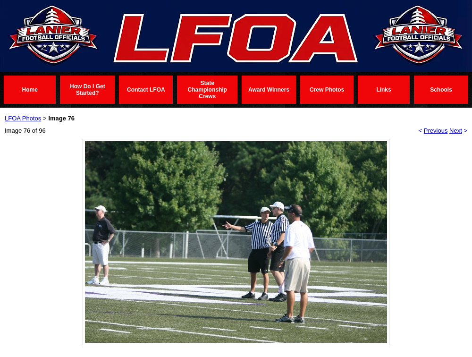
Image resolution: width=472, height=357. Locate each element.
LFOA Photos (23, 118)
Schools (441, 89)
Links (383, 89)
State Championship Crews (207, 90)
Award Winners (268, 89)
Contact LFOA (146, 89)
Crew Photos (327, 89)
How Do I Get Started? (87, 89)
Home (30, 89)
